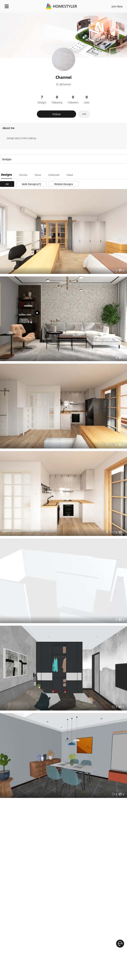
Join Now (117, 6)
